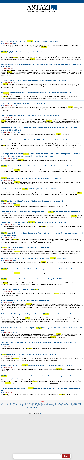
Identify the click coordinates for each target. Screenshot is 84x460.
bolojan (3, 403)
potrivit (52, 405)
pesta (66, 405)
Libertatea (15, 82)
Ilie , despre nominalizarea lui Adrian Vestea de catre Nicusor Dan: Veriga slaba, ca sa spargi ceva (36, 93)
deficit (3, 404)
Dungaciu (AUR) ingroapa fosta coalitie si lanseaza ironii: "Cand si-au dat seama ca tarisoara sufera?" (34, 140)
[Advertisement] (42, 25)
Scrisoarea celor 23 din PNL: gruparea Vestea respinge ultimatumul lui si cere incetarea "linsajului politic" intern (41, 212)
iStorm (41, 413)
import (44, 405)
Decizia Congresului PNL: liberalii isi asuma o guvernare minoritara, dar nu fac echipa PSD (30, 115)
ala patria (20, 403)
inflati (73, 405)
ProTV (14, 94)
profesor (67, 404)
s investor (27, 405)
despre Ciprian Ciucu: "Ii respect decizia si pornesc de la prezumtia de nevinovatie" (31, 178)
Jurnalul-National (16, 132)
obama (49, 404)
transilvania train (10, 404)
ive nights (40, 403)
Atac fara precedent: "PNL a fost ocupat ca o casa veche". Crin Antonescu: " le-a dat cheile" (33, 258)
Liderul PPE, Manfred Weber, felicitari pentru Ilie (20, 289)
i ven (25, 403)
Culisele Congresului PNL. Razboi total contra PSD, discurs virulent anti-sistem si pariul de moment (33, 80)
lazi (72, 404)
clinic (77, 405)
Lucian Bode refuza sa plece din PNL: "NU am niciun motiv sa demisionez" (25, 300)
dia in (62, 405)
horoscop (32, 407)
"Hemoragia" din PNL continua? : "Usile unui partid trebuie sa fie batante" (28, 189)
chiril (40, 405)
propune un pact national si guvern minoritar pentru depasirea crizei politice (29, 354)
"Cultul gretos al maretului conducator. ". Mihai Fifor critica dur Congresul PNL (30, 41)
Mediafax (14, 43)
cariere (17, 405)
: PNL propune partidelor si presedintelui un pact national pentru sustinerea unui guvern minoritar (37, 376)
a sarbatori (33, 403)
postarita (11, 405)
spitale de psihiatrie (64, 403)
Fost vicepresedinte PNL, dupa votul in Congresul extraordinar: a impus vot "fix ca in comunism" (36, 314)
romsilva (36, 404)
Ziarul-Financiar (16, 117)
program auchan (49, 408)
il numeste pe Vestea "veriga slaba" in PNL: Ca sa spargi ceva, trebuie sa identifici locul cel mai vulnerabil (38, 269)
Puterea (14, 54)
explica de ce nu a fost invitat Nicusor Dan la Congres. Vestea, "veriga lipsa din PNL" (31, 279)
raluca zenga (43, 404)
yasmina (75, 404)
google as (8, 403)
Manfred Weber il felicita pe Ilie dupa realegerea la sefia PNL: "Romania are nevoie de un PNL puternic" (38, 365)
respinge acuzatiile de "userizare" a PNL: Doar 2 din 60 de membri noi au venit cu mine (32, 201)
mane (28, 403)
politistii (57, 405)
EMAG (42, 401)
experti (56, 404)
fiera (48, 405)
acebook (22, 404)
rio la (17, 404)
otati (69, 405)
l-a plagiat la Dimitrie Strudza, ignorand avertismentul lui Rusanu (25, 52)
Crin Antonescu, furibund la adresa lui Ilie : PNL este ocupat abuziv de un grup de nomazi (33, 222)
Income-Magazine (16, 378)
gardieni (32, 405)
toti (52, 404)
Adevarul (14, 213)
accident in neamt (52, 403)
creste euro (79, 403)
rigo (59, 404)
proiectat (14, 403)
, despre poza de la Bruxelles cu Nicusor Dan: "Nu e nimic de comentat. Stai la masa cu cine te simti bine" (38, 166)
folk (45, 403)
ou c (55, 408)
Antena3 (14, 346)
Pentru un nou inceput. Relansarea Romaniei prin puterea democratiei (24, 103)
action (63, 404)
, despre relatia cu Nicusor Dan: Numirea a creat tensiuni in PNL (25, 247)
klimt (80, 404)
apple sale (73, 403)
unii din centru (29, 404)
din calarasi (40, 408)
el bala (21, 405)
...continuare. (51, 47)
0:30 (37, 405)
